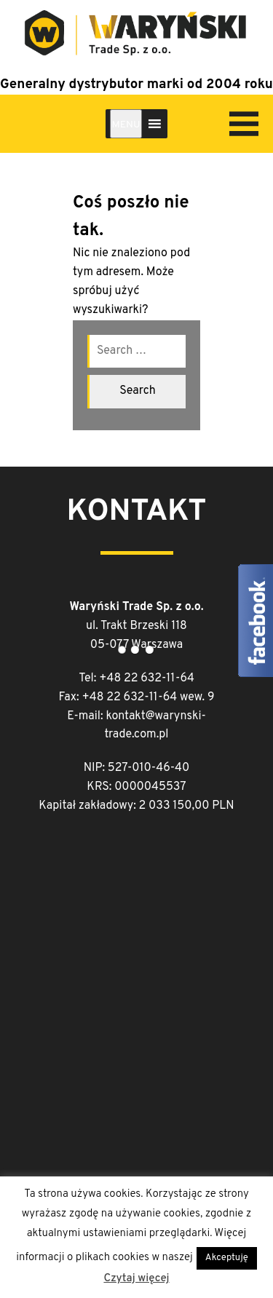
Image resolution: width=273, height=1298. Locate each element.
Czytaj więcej (136, 1279)
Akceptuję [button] (226, 1258)
